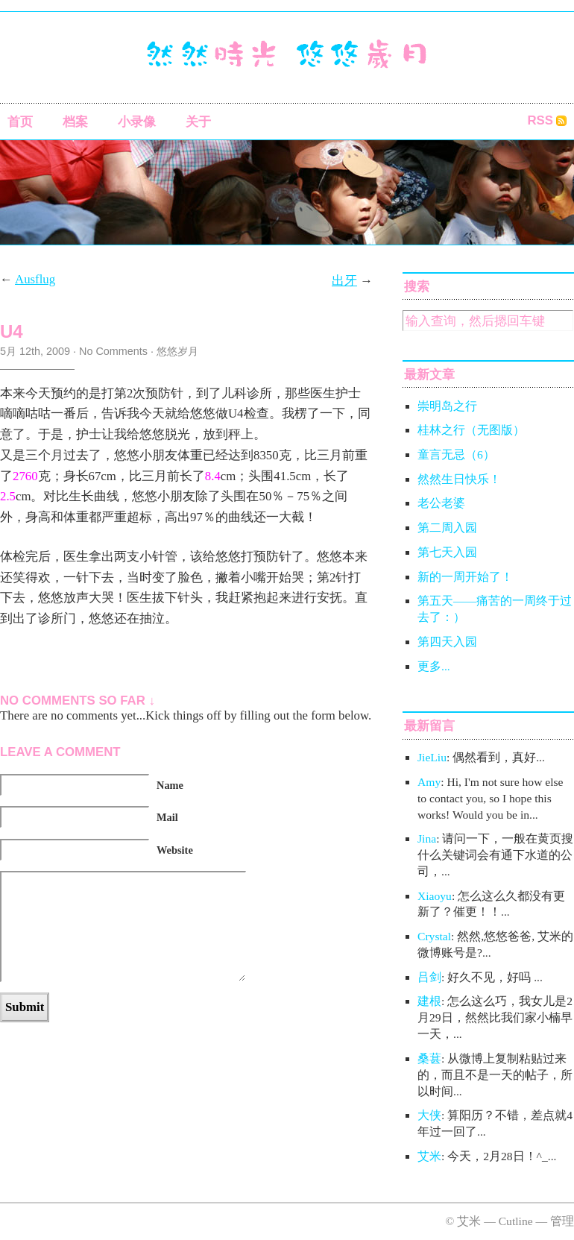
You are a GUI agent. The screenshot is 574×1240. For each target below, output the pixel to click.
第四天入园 (447, 641)
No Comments (113, 351)
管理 (562, 1221)
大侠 (429, 1115)
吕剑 (429, 977)
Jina (426, 838)
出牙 (344, 281)
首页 (20, 122)
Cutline (516, 1221)
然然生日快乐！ (459, 479)
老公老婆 (441, 503)
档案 (75, 122)
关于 (198, 122)
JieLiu (432, 757)
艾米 (429, 1156)
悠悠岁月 (177, 351)
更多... (433, 666)
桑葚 (429, 1058)
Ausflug (35, 279)
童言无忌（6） (456, 454)
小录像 (137, 122)
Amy (429, 781)
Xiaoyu (434, 896)
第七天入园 (447, 552)
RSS (540, 120)
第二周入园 (447, 527)
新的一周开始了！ (465, 576)
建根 (429, 1001)
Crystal (434, 936)
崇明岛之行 (447, 406)
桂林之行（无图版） (471, 430)
